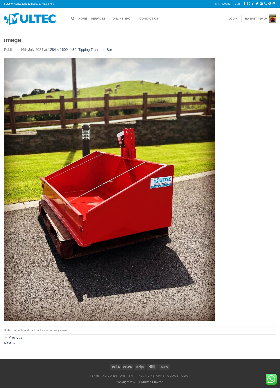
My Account (222, 3)
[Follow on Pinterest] (269, 3)
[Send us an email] (261, 3)
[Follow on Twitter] (257, 3)
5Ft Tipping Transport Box (92, 50)
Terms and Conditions (108, 375)
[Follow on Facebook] (244, 3)
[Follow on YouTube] (274, 3)
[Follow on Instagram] (248, 3)
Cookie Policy (178, 375)
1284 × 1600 (58, 50)
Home (82, 18)
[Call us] (265, 3)
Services (100, 18)
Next (10, 343)
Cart (237, 3)
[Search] (72, 18)
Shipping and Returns (146, 375)
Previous (13, 337)
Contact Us (148, 18)
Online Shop (124, 18)
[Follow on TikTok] (252, 3)
